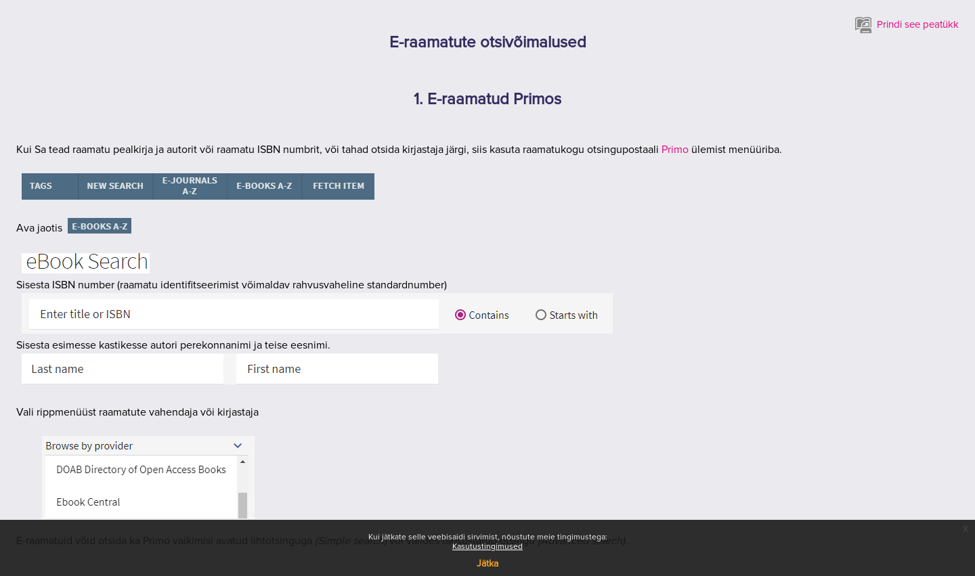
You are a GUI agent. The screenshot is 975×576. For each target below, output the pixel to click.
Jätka (487, 564)
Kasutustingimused (487, 547)
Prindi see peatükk (907, 25)
